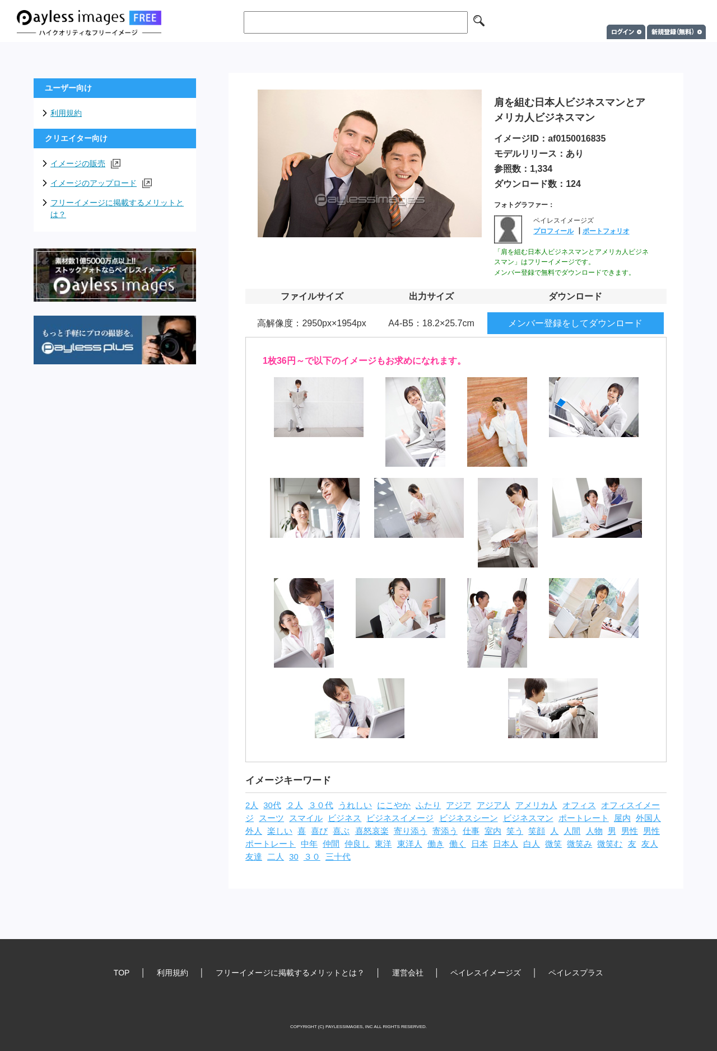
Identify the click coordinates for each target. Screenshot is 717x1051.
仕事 (471, 831)
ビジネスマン (528, 818)
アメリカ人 (536, 805)
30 (293, 856)
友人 (649, 843)
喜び (319, 831)
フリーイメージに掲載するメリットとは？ (117, 208)
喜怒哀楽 (372, 831)
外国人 (648, 818)
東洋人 (409, 843)
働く (457, 843)
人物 (594, 831)
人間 (572, 831)
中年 (309, 843)
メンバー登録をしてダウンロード (575, 323)
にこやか (394, 805)
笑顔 (536, 831)
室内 (493, 831)
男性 (629, 831)
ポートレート (583, 818)
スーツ (271, 818)
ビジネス (344, 818)
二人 (275, 856)
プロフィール (553, 231)
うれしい (355, 805)
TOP (122, 972)
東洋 (383, 843)
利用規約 (66, 113)
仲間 (331, 843)
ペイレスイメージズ (485, 972)
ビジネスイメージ (400, 818)
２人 (294, 805)
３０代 (320, 805)
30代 (272, 805)
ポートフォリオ (606, 231)
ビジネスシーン (468, 818)
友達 (253, 856)
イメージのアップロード (101, 183)
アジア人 (493, 805)
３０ (312, 856)
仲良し (357, 843)
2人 (251, 805)
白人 (531, 843)
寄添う (445, 831)
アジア (458, 805)
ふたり (428, 805)
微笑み (579, 843)
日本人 (505, 843)
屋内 (622, 818)
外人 (253, 831)
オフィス (579, 805)
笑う (514, 831)
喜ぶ (341, 831)
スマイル (306, 818)
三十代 (338, 856)
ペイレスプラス (575, 972)
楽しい (279, 831)
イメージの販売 (85, 163)
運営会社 (407, 972)
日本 (479, 843)
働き (435, 843)
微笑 (553, 843)
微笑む (609, 843)
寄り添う (410, 831)
